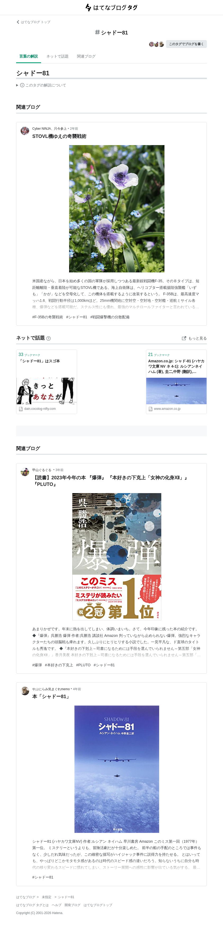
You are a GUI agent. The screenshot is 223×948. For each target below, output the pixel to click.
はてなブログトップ (98, 905)
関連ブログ (86, 56)
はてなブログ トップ (33, 22)
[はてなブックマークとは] (48, 338)
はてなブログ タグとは (32, 905)
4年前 (77, 689)
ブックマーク (29, 354)
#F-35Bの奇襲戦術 (47, 317)
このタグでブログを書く (186, 44)
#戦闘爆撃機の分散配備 (110, 317)
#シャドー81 (76, 317)
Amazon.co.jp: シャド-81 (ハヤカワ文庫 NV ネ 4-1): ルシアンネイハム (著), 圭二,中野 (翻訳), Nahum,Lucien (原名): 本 (176, 367)
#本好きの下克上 (59, 665)
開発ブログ (73, 905)
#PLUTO (83, 665)
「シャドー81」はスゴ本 (39, 361)
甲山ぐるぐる (42, 470)
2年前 (74, 129)
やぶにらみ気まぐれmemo (51, 689)
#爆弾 (37, 665)
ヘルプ (56, 905)
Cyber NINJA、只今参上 (49, 129)
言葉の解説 (28, 56)
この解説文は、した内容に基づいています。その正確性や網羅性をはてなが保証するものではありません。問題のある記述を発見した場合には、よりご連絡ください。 (41, 86)
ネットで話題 (57, 56)
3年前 (60, 470)
